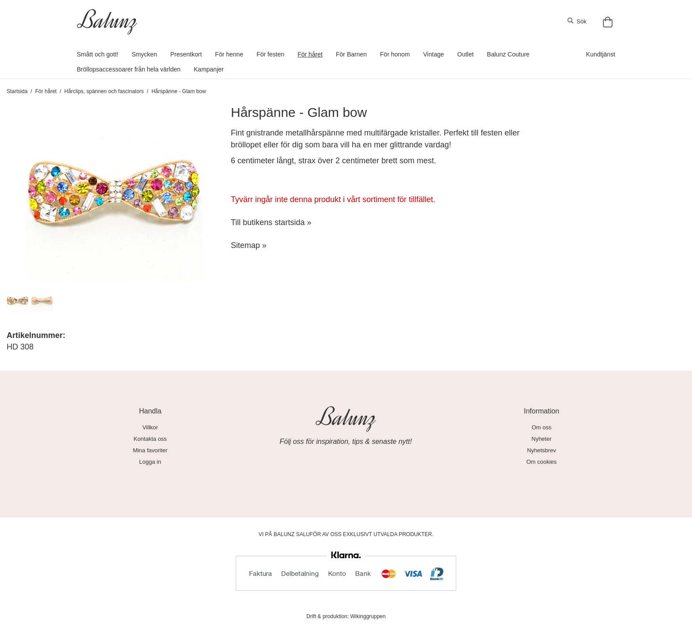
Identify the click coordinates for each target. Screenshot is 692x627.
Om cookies (542, 461)
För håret (310, 54)
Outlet (465, 54)
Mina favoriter (150, 450)
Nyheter (541, 439)
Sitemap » (249, 245)
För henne (229, 54)
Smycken (144, 54)
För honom (395, 54)
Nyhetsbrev (541, 450)
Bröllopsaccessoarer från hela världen (129, 69)
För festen (270, 54)
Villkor (150, 427)
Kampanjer (209, 69)
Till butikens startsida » (271, 222)
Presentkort (186, 54)
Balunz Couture (508, 54)
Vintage (433, 54)
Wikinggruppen (368, 616)
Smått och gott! (97, 54)
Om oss (542, 427)
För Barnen (351, 54)
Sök (577, 21)
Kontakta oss (150, 439)
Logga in (150, 461)
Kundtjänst (600, 54)
